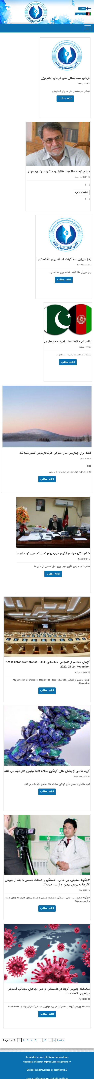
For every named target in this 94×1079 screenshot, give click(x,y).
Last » (60, 1040)
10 (44, 1040)
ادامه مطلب (81, 193)
